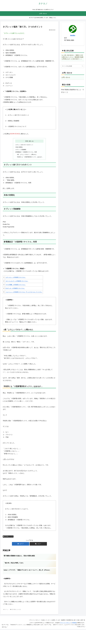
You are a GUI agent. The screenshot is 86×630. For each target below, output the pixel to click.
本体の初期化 (18, 147)
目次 (26, 141)
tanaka (72, 35)
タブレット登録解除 (20, 150)
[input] (72, 66)
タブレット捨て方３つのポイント (24, 144)
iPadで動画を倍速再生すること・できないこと (72, 91)
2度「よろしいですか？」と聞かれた (26, 155)
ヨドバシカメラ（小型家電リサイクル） (17, 282)
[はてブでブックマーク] (20, 544)
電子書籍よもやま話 (8, 537)
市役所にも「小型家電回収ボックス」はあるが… (30, 157)
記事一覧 (82, 621)
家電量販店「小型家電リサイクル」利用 (26, 152)
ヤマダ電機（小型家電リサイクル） (16, 285)
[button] (38, 544)
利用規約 (74, 623)
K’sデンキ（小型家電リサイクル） (15, 289)
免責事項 (61, 621)
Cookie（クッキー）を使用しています (47, 621)
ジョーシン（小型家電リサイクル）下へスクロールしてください (24, 293)
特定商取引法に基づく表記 (71, 621)
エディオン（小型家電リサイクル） (16, 278)
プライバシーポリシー (31, 621)
